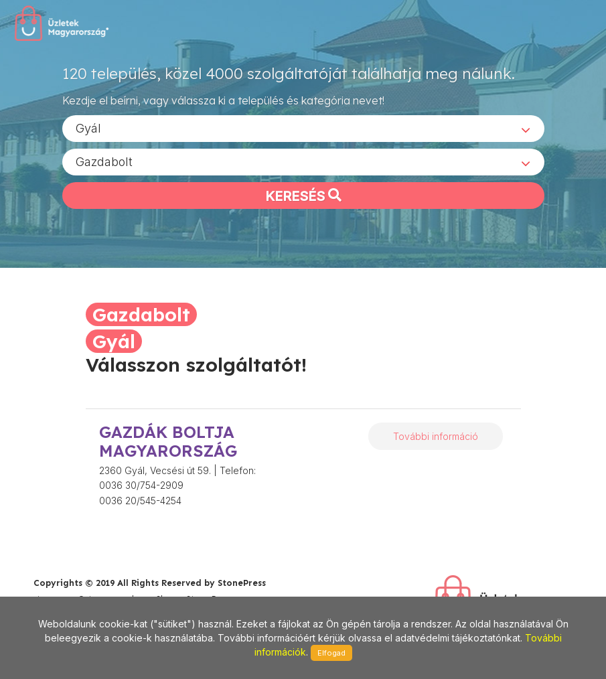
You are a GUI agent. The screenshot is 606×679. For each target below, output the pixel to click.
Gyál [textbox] (88, 128)
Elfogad (331, 653)
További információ (435, 436)
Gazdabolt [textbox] (104, 161)
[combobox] (303, 128)
